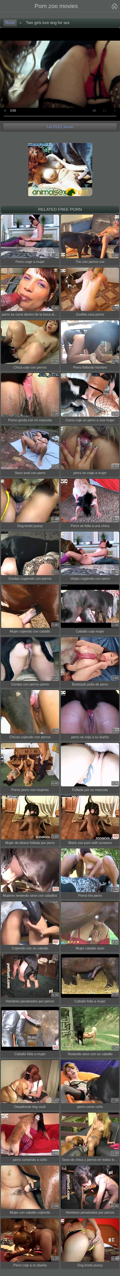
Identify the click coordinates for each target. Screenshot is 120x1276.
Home (10, 23)
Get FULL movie (60, 127)
